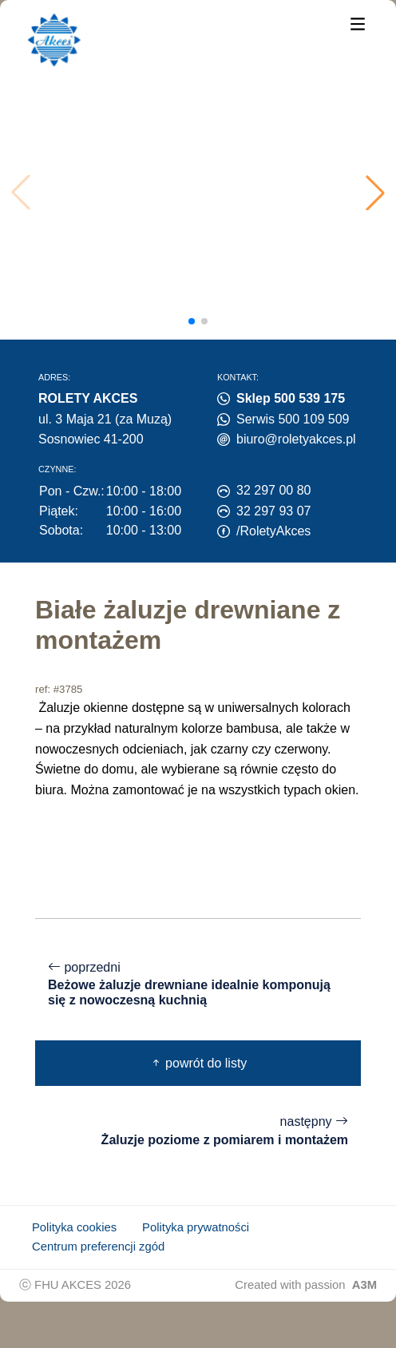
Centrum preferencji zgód (98, 1246)
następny (198, 1131)
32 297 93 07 (273, 511)
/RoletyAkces (273, 531)
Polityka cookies (74, 1227)
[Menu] (357, 23)
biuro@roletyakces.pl (296, 439)
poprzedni (198, 984)
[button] (375, 192)
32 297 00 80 (273, 490)
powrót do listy (198, 1063)
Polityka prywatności (195, 1227)
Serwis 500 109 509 (292, 419)
